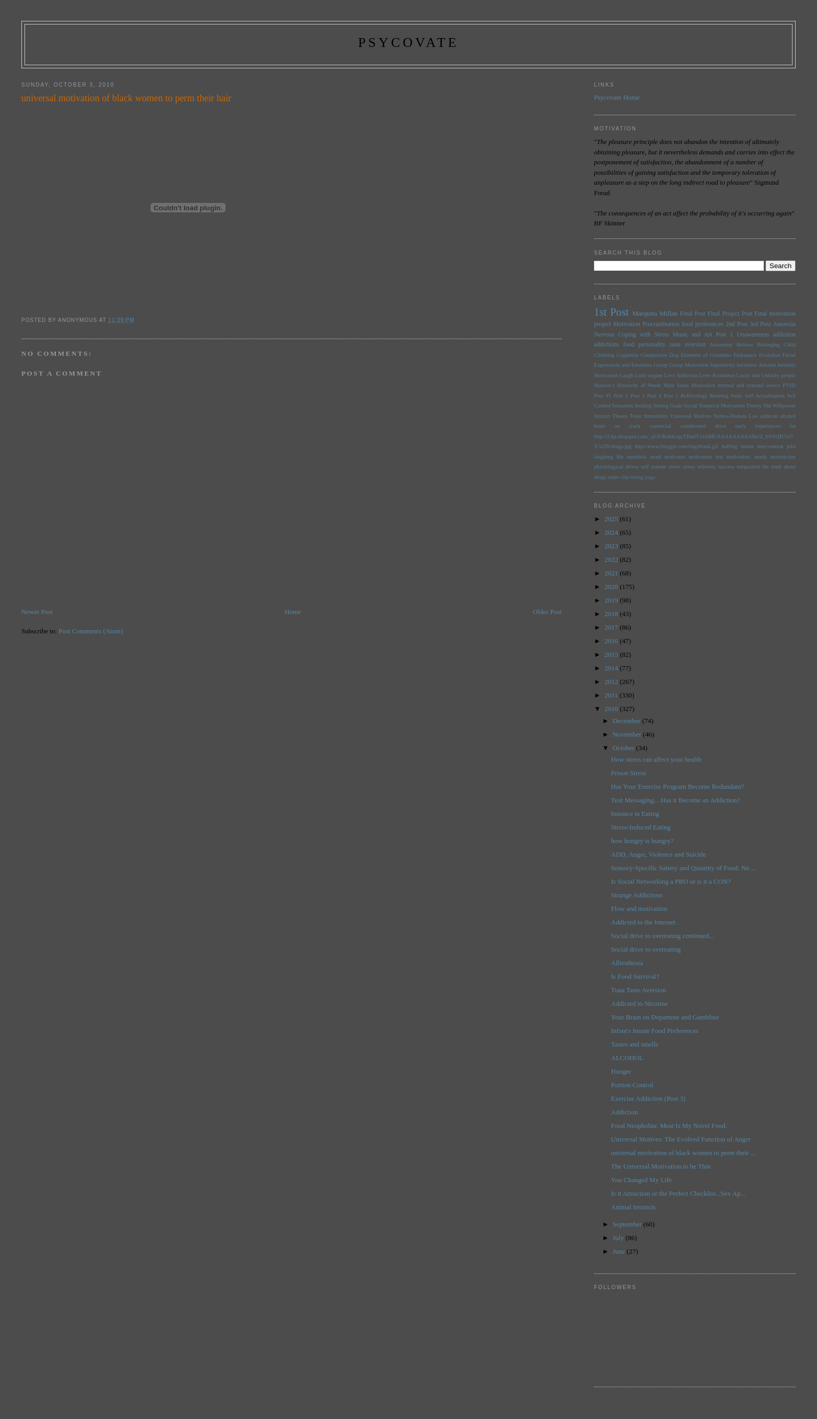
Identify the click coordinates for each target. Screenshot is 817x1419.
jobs (791, 446)
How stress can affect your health (656, 759)
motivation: (738, 457)
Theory (620, 416)
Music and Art (692, 334)
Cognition (628, 355)
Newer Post (37, 612)
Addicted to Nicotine (639, 1003)
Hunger (621, 1071)
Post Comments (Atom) (90, 631)
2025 (612, 519)
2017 (612, 627)
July (619, 1238)
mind (655, 457)
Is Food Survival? (635, 976)
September (628, 1224)
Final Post (692, 313)
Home (292, 612)
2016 (612, 641)
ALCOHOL (627, 1058)
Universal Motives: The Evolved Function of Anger (681, 1139)
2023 (612, 546)
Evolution (769, 355)
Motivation (626, 324)
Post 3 (637, 396)
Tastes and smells (635, 1044)
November (628, 734)
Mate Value (676, 385)
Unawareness (753, 334)
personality (651, 344)
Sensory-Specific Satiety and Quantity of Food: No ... (684, 868)
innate (746, 446)
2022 (612, 559)
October (624, 748)
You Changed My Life (641, 1180)
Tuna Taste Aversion (638, 990)
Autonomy (721, 344)
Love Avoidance (717, 375)
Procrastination (660, 324)
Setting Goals (668, 405)
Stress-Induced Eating (641, 827)
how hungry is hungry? (642, 841)
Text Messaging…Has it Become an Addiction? (675, 800)
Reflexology (693, 396)
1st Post (611, 312)
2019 (612, 600)
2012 (612, 682)
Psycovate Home (617, 97)
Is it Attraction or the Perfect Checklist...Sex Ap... (678, 1193)
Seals (736, 396)
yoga (650, 477)
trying (636, 477)
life (620, 457)
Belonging (768, 344)
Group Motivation (689, 365)
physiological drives (616, 467)
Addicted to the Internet (643, 922)
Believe (745, 344)
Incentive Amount (756, 365)
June (620, 1251)
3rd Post (760, 324)
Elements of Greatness (706, 355)
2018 (612, 614)
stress (674, 467)
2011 (612, 695)
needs (760, 457)
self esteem (653, 467)
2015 (612, 654)
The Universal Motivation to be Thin (661, 1166)
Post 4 (654, 396)
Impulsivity (722, 365)
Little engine (649, 375)
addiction (784, 334)
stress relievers (699, 467)
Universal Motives (691, 416)
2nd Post (737, 324)
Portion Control (632, 1085)
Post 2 (620, 396)
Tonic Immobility (649, 416)
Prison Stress (629, 773)
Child (790, 344)
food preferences (702, 324)
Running (719, 396)
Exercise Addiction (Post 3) (648, 1098)
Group (660, 365)
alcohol (787, 416)
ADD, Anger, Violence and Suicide (659, 854)
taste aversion (687, 344)
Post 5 (671, 396)
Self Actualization (765, 396)
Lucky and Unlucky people (766, 375)
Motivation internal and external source (735, 385)
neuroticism (783, 457)
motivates (674, 457)
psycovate (408, 42)
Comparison (653, 355)
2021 (612, 573)
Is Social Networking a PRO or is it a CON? (671, 881)
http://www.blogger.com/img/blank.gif (676, 446)
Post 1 (724, 334)
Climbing (604, 355)
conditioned (693, 426)
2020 (612, 587)
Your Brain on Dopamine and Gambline (665, 1017)
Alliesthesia (627, 963)
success (726, 467)
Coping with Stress (643, 334)
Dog (673, 355)
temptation (748, 467)
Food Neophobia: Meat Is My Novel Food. (669, 1125)
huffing (729, 446)
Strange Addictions (637, 895)
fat (793, 426)
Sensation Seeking (631, 405)
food (628, 344)
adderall (768, 416)
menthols (637, 457)
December (627, 721)
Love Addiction (681, 375)
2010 (612, 709)
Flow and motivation (639, 908)
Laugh (627, 375)
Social (690, 405)
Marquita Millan (654, 313)
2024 (612, 532)
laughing (603, 457)
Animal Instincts (633, 1207)
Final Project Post (730, 313)
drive (720, 426)
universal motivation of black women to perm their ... (683, 1153)
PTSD (789, 385)
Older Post (547, 612)
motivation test (706, 457)
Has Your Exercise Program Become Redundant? (678, 786)
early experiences (758, 426)
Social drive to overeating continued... (662, 936)
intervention (770, 446)
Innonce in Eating (635, 813)
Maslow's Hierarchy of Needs (627, 385)
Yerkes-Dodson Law (735, 416)
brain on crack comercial (632, 426)
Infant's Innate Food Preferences (655, 1031)
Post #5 (602, 396)
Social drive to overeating (646, 949)
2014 (612, 668)
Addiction (624, 1112)
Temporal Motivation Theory (730, 405)
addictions (606, 344)
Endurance (745, 355)
